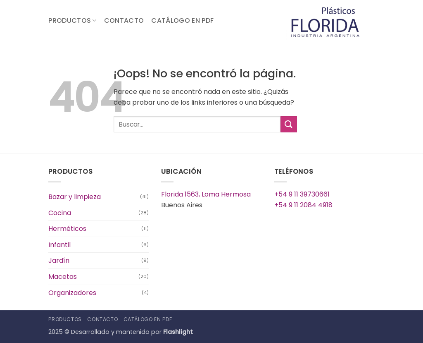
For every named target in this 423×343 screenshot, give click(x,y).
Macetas (62, 276)
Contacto (124, 20)
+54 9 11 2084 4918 (303, 205)
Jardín (58, 260)
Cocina (59, 213)
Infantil (59, 244)
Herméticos (67, 228)
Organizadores (72, 292)
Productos (72, 20)
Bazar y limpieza (74, 196)
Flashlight (178, 332)
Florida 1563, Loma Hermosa (206, 194)
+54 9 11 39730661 (302, 194)
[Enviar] (288, 124)
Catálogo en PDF (182, 20)
